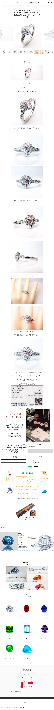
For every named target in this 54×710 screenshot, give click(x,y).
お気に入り (40, 456)
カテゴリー (19, 2)
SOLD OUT (40, 451)
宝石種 (25, 2)
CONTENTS (32, 2)
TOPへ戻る (27, 698)
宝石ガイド (39, 2)
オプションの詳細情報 (7, 461)
